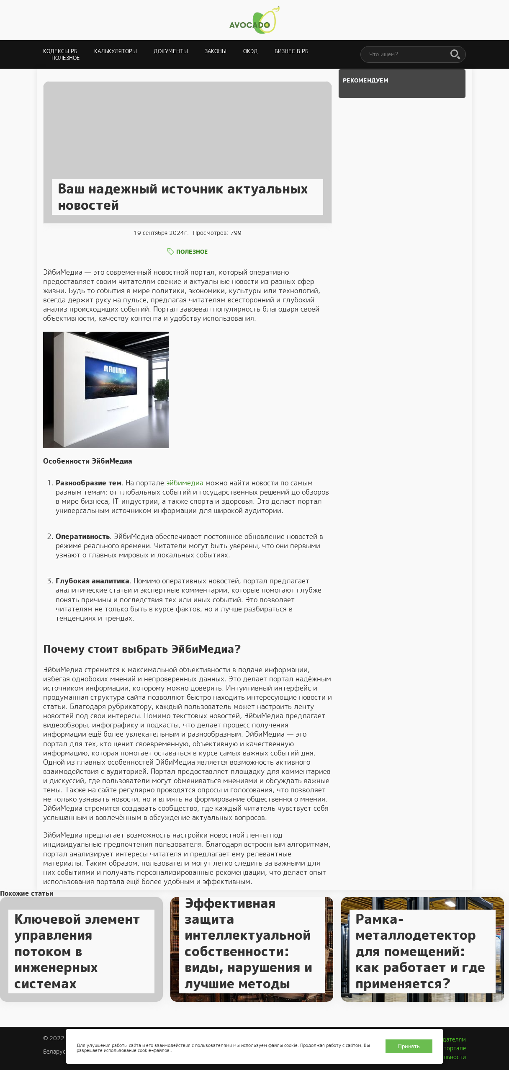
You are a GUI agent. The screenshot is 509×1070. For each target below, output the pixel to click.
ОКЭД (250, 51)
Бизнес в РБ (291, 51)
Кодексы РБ (60, 51)
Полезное (65, 58)
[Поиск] (455, 54)
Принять (409, 1046)
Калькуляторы (115, 51)
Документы (171, 51)
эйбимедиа (184, 483)
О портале (451, 1048)
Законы (215, 51)
